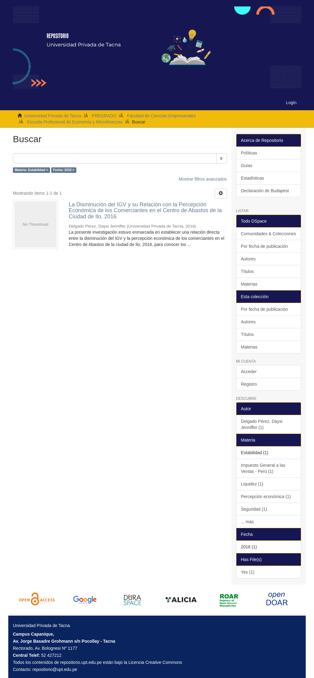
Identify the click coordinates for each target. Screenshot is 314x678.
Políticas (249, 152)
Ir (221, 158)
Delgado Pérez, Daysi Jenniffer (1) (261, 424)
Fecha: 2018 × (63, 170)
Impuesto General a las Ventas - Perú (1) (263, 468)
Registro (249, 384)
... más (247, 521)
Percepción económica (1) (266, 496)
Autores (248, 258)
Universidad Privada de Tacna (52, 115)
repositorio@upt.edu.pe (55, 669)
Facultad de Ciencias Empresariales (161, 115)
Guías (246, 165)
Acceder (249, 371)
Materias (249, 284)
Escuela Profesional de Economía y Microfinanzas (74, 121)
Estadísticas (252, 178)
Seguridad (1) (254, 509)
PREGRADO (104, 115)
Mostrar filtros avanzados (203, 179)
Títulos (247, 271)
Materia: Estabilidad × (31, 170)
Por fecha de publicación (264, 246)
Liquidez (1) (252, 483)
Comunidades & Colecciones (268, 233)
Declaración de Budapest (265, 190)
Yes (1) (248, 572)
